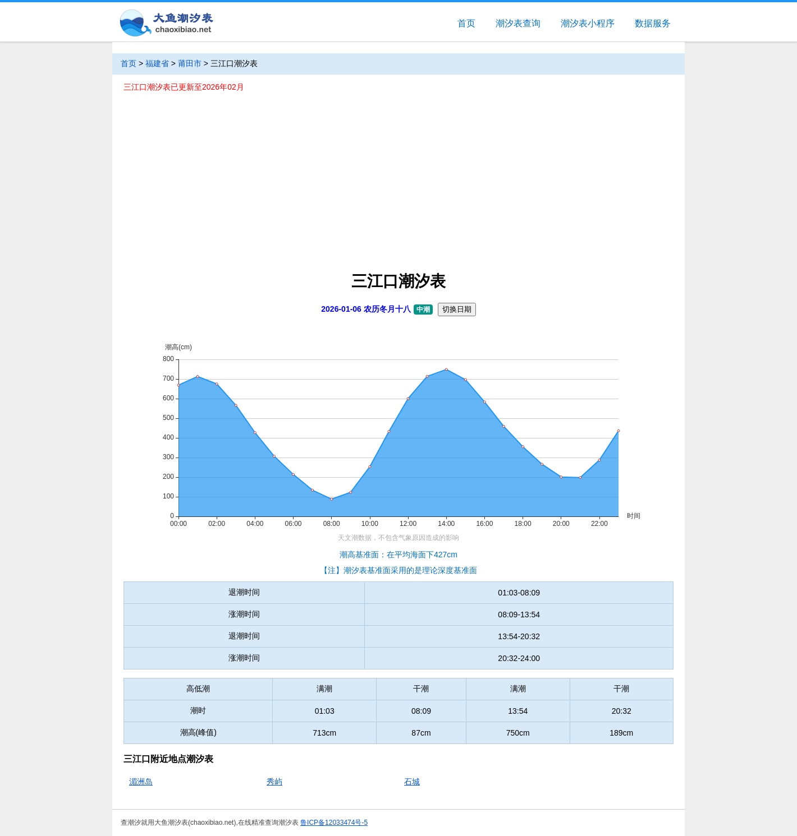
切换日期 (456, 309)
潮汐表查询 (518, 23)
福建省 (157, 63)
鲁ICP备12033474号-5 (334, 822)
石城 (412, 781)
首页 (466, 23)
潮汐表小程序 (588, 23)
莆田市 (189, 63)
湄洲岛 (141, 781)
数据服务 (653, 23)
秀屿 (274, 781)
